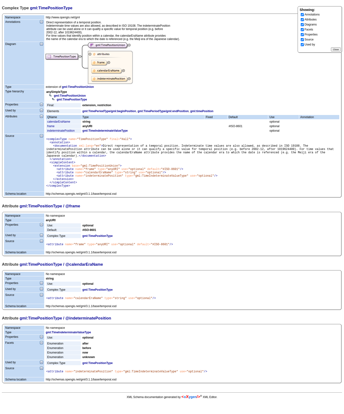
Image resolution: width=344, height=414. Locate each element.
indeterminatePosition (60, 130)
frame (50, 126)
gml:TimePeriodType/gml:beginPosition (109, 111)
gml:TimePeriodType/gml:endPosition (163, 111)
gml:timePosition (201, 111)
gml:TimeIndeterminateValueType (105, 130)
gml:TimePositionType (72, 99)
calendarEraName (58, 121)
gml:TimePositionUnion (78, 87)
